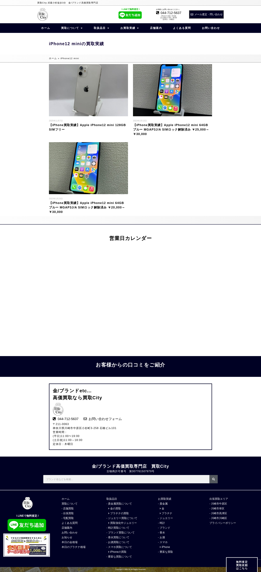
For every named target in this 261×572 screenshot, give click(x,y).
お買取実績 (129, 28)
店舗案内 (156, 28)
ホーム (45, 28)
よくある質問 (182, 28)
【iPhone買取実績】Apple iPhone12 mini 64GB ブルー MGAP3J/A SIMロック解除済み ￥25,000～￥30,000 (171, 129)
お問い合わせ (211, 28)
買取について (72, 28)
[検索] (213, 479)
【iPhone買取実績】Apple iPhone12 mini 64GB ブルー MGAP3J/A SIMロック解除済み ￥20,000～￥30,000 (87, 207)
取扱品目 (101, 28)
